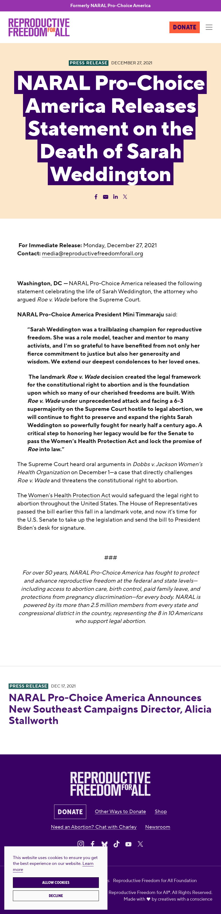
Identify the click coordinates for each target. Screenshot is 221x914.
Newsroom (157, 827)
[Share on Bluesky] (104, 844)
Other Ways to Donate (120, 811)
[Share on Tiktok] (116, 844)
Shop (161, 811)
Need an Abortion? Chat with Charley (94, 827)
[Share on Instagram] (80, 844)
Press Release (29, 686)
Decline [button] (56, 895)
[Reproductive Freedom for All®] (39, 27)
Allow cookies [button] (56, 882)
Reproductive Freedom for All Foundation (155, 881)
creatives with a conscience (185, 899)
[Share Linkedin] (115, 196)
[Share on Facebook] (92, 844)
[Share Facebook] (96, 196)
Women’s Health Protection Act (69, 495)
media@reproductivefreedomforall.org (92, 253)
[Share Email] (105, 196)
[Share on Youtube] (128, 844)
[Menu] (209, 27)
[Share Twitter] (125, 196)
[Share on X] (140, 844)
